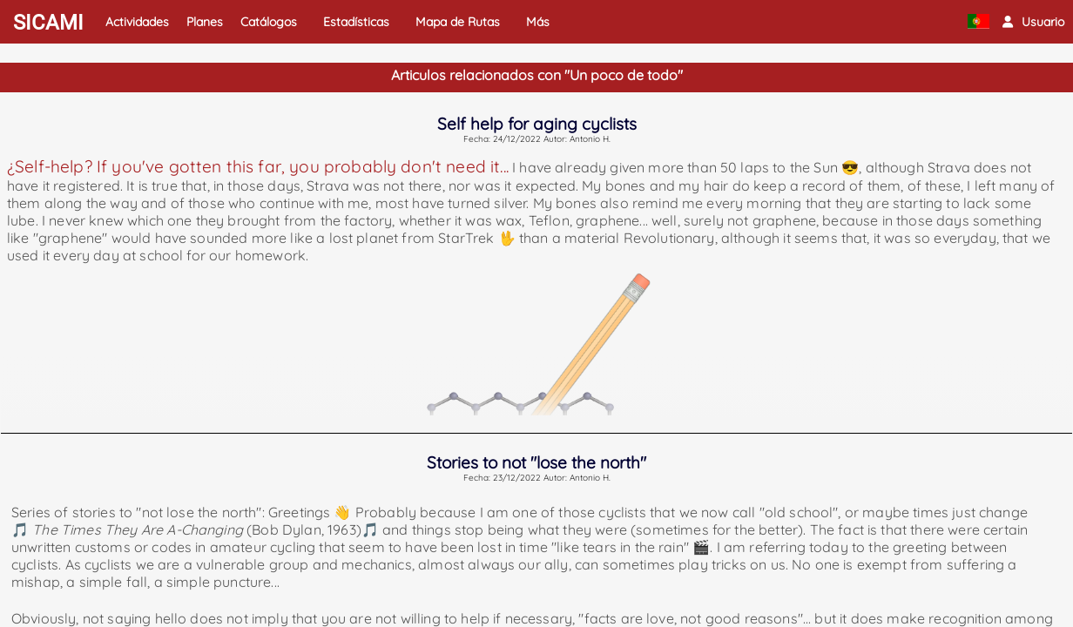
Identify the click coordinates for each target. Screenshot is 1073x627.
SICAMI (48, 22)
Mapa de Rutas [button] (457, 22)
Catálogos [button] (268, 22)
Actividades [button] (137, 22)
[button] (1033, 22)
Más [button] (538, 22)
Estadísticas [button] (356, 22)
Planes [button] (204, 22)
